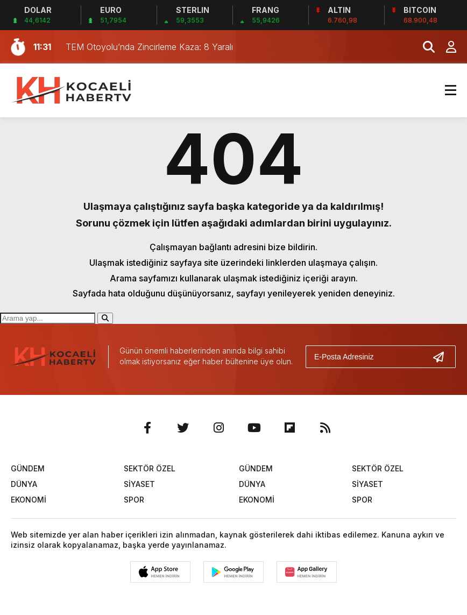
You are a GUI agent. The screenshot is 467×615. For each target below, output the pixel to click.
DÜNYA (24, 484)
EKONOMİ (28, 499)
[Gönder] (443, 356)
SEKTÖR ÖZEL (149, 468)
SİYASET (139, 484)
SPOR (134, 499)
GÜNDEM (28, 468)
